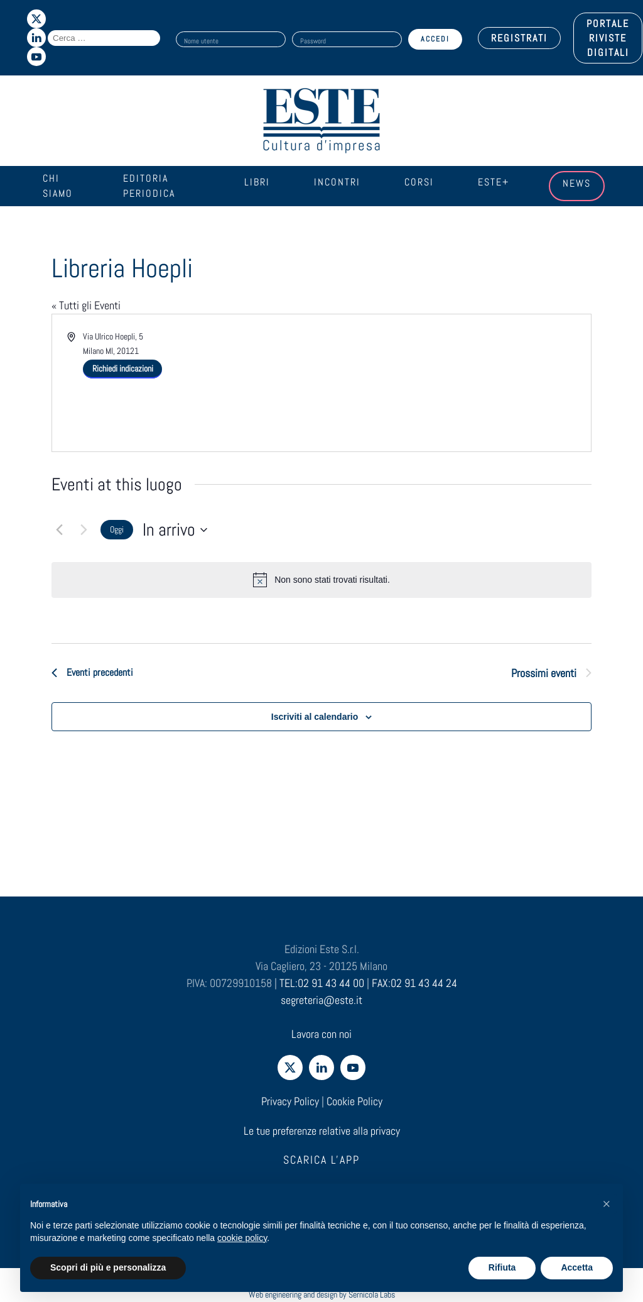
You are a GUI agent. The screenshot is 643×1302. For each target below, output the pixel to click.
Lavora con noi (321, 1034)
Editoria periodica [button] (149, 186)
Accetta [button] (577, 1267)
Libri (257, 182)
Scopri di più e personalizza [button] (108, 1267)
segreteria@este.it (321, 1000)
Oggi (117, 529)
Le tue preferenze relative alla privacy (322, 1130)
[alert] (321, 579)
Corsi (419, 182)
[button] (607, 1204)
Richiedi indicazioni (122, 368)
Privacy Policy (290, 1101)
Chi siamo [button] (58, 186)
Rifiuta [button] (502, 1267)
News (577, 183)
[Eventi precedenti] (59, 530)
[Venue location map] (455, 376)
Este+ (493, 182)
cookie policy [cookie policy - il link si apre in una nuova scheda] (242, 1238)
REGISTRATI (519, 38)
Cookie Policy (354, 1101)
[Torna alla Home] (321, 121)
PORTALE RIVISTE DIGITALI (607, 38)
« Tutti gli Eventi (86, 305)
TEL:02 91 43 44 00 (321, 983)
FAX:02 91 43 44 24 (414, 983)
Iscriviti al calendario (315, 717)
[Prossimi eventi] (83, 530)
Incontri (337, 182)
